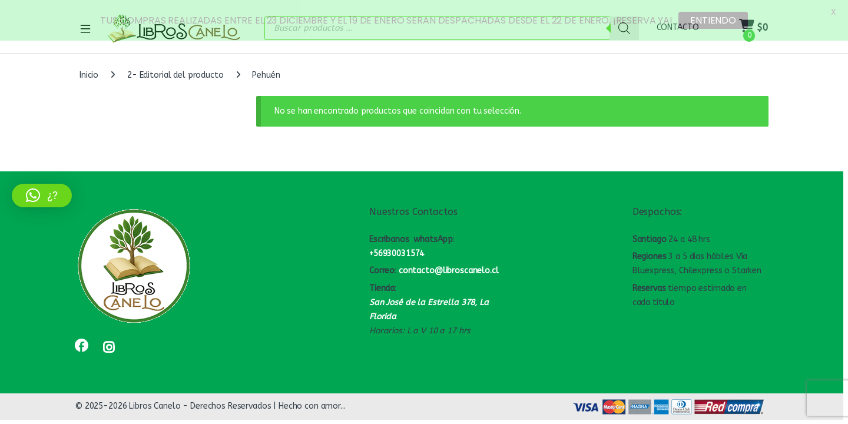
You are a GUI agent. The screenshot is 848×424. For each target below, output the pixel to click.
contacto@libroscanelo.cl (449, 268)
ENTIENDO (713, 20)
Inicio (89, 72)
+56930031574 (396, 251)
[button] (42, 195)
